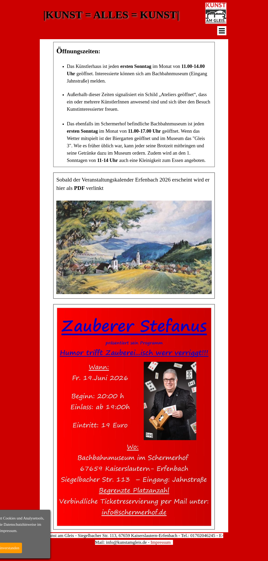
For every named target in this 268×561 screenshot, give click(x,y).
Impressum (160, 542)
